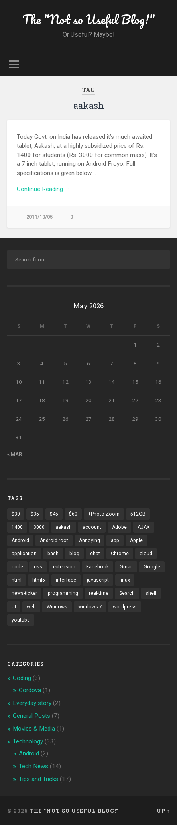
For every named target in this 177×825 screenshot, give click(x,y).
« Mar (14, 454)
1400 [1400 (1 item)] (17, 527)
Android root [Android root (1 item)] (54, 540)
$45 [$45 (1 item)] (54, 514)
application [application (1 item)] (24, 553)
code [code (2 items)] (17, 567)
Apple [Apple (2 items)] (136, 540)
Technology (28, 741)
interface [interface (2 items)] (66, 580)
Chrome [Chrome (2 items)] (120, 553)
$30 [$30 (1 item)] (16, 514)
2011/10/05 (39, 217)
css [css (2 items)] (38, 567)
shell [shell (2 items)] (151, 593)
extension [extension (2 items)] (64, 567)
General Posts (31, 715)
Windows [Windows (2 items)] (57, 607)
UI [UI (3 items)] (14, 607)
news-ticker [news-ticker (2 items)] (24, 593)
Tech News (33, 766)
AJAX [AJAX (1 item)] (144, 527)
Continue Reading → (44, 189)
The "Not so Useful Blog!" (88, 19)
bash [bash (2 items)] (53, 553)
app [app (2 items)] (115, 540)
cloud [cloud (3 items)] (146, 553)
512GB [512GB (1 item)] (138, 514)
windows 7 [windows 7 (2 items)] (90, 607)
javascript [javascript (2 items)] (98, 580)
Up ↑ (163, 810)
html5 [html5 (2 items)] (38, 580)
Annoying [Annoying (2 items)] (89, 540)
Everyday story (32, 703)
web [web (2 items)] (31, 607)
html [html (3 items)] (17, 580)
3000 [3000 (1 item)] (39, 527)
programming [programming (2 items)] (63, 593)
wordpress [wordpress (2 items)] (125, 607)
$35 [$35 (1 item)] (35, 514)
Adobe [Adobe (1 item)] (119, 527)
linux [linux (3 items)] (125, 580)
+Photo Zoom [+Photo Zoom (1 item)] (104, 514)
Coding (22, 678)
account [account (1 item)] (92, 527)
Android (29, 753)
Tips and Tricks (38, 779)
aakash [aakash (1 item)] (63, 527)
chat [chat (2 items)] (95, 553)
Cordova (30, 690)
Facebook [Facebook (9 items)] (97, 567)
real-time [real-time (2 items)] (98, 593)
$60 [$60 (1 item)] (73, 514)
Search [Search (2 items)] (127, 593)
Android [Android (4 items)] (20, 540)
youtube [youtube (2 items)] (21, 620)
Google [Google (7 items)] (152, 567)
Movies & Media (34, 728)
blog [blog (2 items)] (74, 553)
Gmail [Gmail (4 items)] (126, 567)
